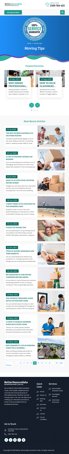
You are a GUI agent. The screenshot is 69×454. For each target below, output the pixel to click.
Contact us (43, 409)
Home (29, 43)
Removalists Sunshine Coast (57, 390)
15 (38, 363)
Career (42, 414)
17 (46, 363)
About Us (43, 395)
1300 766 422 (12, 434)
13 (31, 363)
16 (42, 363)
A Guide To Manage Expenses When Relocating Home (18, 323)
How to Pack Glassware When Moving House (48, 84)
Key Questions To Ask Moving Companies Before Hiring (18, 275)
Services (43, 404)
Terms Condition (43, 418)
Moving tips (42, 400)
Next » (61, 364)
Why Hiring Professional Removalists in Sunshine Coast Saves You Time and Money (18, 84)
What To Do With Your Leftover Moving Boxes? (20, 181)
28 (56, 363)
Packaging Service (55, 395)
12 (27, 363)
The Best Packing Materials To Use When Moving (19, 134)
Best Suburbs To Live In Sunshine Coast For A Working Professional (20, 346)
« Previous (8, 364)
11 (24, 363)
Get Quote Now (13, 12)
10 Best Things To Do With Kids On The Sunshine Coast (20, 205)
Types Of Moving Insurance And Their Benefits (20, 252)
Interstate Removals (55, 401)
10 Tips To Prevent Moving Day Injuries (19, 157)
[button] (37, 105)
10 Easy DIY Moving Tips (16, 227)
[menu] (62, 12)
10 (20, 363)
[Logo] (13, 4)
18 (49, 363)
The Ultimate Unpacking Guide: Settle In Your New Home (19, 299)
